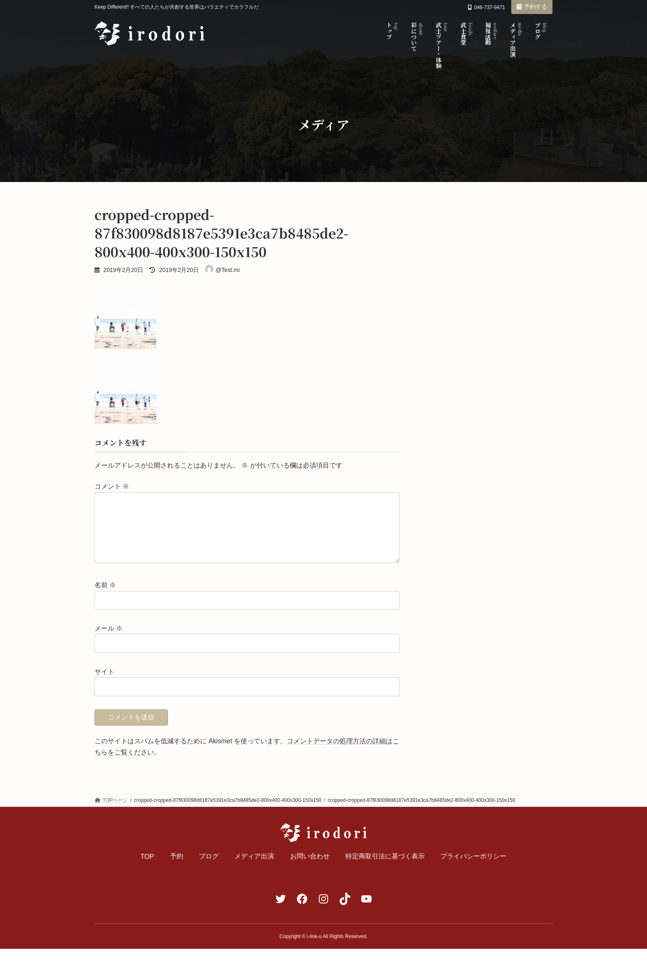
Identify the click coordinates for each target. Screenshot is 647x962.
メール (108, 641)
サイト (104, 684)
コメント (111, 486)
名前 (105, 598)
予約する (532, 6)
